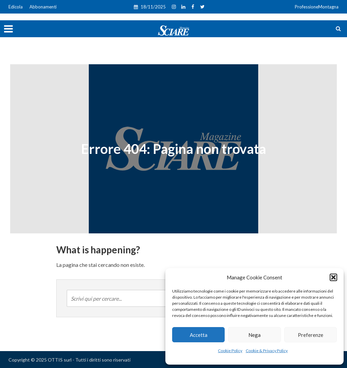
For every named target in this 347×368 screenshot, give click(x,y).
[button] (333, 277)
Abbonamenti (43, 6)
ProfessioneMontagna (317, 6)
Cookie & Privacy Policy (267, 350)
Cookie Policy (230, 350)
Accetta (198, 335)
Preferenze (310, 335)
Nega (254, 335)
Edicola (15, 6)
